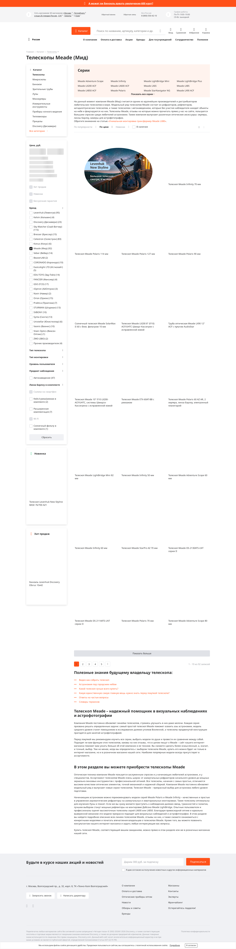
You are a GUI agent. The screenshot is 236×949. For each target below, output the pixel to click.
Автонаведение (44, 377)
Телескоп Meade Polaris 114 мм (91, 253)
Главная (30, 51)
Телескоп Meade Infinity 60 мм (91, 547)
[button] (105, 14)
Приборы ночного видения (47, 111)
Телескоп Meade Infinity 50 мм (138, 475)
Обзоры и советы (131, 908)
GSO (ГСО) (41, 284)
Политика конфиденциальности (195, 931)
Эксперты (173, 896)
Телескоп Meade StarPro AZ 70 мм (140, 547)
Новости (126, 902)
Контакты (173, 891)
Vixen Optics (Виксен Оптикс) (44, 332)
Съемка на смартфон (45, 391)
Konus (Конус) (42, 243)
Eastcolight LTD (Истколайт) (48, 269)
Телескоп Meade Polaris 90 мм (184, 253)
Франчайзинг (175, 902)
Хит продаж (40, 186)
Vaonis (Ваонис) (44, 326)
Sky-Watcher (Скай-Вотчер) (48, 228)
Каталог (40, 51)
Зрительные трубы (42, 89)
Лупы (35, 93)
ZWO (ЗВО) (41, 338)
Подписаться (198, 861)
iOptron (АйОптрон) (46, 288)
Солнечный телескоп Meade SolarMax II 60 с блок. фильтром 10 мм (95, 325)
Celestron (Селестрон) (47, 238)
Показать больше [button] (142, 653)
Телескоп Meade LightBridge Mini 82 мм (94, 477)
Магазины (173, 885)
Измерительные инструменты (41, 105)
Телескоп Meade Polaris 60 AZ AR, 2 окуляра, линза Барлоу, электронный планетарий (188, 402)
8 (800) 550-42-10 (149, 15)
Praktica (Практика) (45, 302)
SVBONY (40, 312)
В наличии (142, 126)
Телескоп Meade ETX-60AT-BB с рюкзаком (138, 401)
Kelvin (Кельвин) (44, 217)
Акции (129, 39)
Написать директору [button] (74, 895)
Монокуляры (39, 98)
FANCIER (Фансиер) (45, 279)
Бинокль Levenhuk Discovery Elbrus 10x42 (44, 584)
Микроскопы (39, 79)
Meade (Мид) (43, 248)
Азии (77, 15)
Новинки (120, 126)
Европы (68, 15)
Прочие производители (48, 343)
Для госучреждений (160, 39)
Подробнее (175, 945)
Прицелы (37, 121)
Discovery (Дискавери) (44, 126)
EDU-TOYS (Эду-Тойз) (47, 274)
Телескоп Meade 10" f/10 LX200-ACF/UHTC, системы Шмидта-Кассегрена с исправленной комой (93, 402)
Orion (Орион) (43, 298)
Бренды (140, 39)
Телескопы (52, 51)
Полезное (202, 39)
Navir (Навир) (42, 293)
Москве (68, 13)
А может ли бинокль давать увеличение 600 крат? (121, 3)
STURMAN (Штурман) (47, 307)
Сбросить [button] (46, 437)
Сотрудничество (184, 39)
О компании (90, 39)
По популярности (83, 126)
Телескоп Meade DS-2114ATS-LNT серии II (92, 622)
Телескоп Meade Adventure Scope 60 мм (187, 477)
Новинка (38, 193)
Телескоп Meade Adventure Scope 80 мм (187, 622)
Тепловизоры (39, 116)
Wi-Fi (36, 418)
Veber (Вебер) (43, 253)
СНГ (60, 15)
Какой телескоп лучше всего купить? (98, 688)
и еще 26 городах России (45, 15)
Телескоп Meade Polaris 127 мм (138, 253)
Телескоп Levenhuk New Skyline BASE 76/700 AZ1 (46, 503)
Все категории (37, 130)
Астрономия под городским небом (98, 684)
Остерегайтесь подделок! (182, 908)
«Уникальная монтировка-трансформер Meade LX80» (137, 121)
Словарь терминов (89, 701)
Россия (36, 39)
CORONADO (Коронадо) (48, 262)
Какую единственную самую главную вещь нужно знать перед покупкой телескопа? (124, 693)
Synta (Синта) (43, 316)
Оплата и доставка (111, 39)
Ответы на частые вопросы (94, 697)
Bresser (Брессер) (45, 234)
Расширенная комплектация (43, 410)
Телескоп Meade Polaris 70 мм (138, 620)
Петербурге (79, 13)
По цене (104, 126)
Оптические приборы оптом (137, 896)
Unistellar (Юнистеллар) (48, 321)
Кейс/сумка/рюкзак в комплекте (45, 400)
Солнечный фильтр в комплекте (45, 427)
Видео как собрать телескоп (94, 679)
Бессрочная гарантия (45, 200)
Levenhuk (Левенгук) (47, 212)
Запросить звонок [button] (41, 895)
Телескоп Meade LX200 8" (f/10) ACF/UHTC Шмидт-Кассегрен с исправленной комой (138, 326)
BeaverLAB (41, 257)
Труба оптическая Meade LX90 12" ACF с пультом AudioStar (186, 325)
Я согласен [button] (191, 945)
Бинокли (37, 84)
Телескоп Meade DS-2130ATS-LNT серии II (186, 549)
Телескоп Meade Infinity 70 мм (184, 184)
